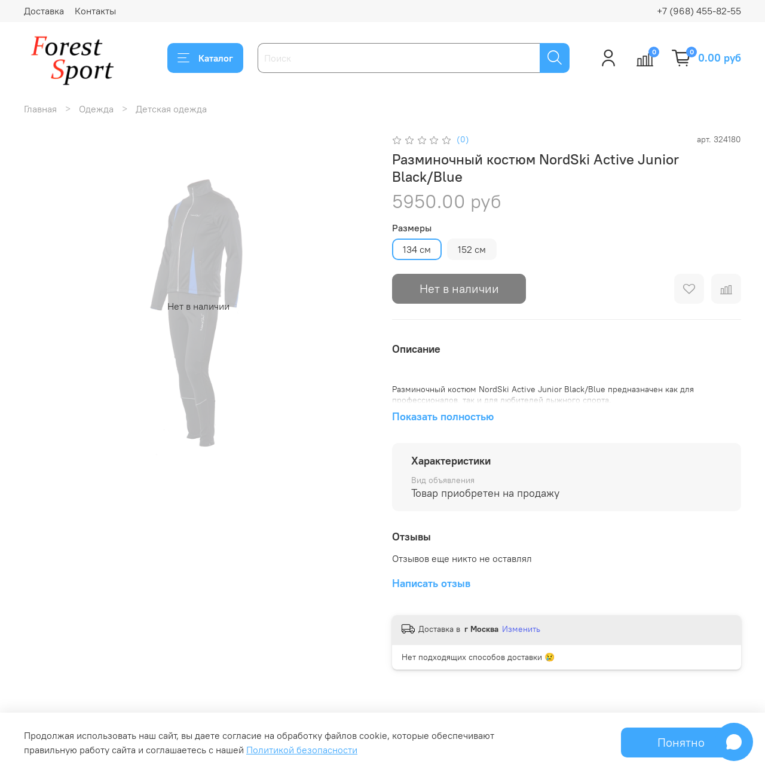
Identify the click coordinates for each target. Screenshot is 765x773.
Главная (40, 109)
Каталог (205, 58)
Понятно (681, 742)
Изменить (521, 629)
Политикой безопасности (301, 750)
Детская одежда (171, 109)
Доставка (44, 11)
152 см (472, 249)
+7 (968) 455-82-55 (699, 11)
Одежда (96, 109)
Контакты (95, 11)
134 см (417, 249)
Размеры (412, 228)
